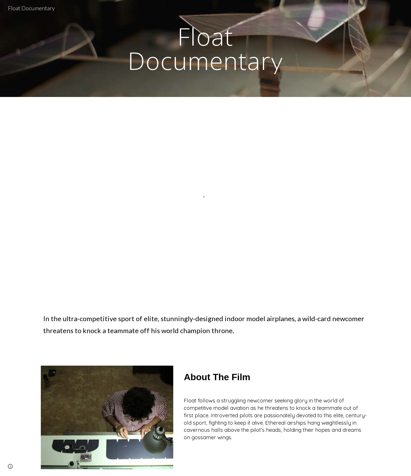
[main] (205, 48)
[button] (10, 466)
